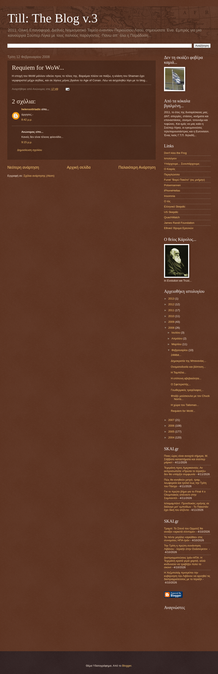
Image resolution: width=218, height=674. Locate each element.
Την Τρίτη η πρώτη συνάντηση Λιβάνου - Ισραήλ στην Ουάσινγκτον (186, 547)
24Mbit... (176, 355)
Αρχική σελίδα (79, 167)
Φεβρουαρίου (179, 350)
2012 (171, 304)
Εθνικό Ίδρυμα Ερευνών (178, 228)
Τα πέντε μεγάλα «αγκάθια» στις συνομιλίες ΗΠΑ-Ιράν (183, 539)
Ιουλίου (176, 332)
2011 (171, 310)
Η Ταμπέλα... (178, 372)
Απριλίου (177, 338)
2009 (171, 321)
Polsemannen (172, 185)
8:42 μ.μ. (26, 119)
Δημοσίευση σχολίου (29, 150)
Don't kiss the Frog (175, 153)
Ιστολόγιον (170, 158)
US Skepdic (171, 212)
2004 (171, 437)
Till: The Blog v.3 (52, 18)
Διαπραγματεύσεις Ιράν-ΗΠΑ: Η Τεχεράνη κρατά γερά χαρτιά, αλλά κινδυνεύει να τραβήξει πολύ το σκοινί (184, 562)
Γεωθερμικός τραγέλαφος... (187, 390)
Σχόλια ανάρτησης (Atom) (38, 175)
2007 (171, 420)
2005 (171, 431)
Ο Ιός (167, 201)
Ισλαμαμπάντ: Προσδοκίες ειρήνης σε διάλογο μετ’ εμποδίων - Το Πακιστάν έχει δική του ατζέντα (186, 506)
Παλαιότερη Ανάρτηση (137, 167)
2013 (171, 298)
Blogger (126, 665)
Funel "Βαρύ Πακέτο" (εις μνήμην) (184, 179)
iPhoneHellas (172, 190)
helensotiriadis (31, 109)
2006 (171, 425)
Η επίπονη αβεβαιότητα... (186, 378)
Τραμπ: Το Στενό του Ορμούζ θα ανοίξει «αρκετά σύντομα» (183, 530)
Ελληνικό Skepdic (174, 206)
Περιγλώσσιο (172, 174)
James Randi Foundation (179, 222)
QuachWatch (172, 217)
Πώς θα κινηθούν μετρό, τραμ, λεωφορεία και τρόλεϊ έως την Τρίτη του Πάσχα (185, 483)
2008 (171, 327)
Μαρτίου (176, 344)
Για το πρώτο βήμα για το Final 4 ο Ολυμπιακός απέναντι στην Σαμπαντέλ (185, 495)
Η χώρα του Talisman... (185, 405)
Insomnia (169, 196)
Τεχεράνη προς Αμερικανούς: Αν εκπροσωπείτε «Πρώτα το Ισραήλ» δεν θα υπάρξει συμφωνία (185, 471)
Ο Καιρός (169, 169)
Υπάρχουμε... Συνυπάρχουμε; (182, 163)
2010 (171, 316)
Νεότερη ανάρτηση (23, 167)
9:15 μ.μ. (26, 142)
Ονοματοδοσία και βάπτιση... (188, 366)
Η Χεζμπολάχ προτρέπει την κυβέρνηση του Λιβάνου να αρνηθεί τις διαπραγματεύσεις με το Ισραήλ (187, 576)
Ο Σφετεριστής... (181, 384)
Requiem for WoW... (183, 410)
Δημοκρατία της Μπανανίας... (188, 360)
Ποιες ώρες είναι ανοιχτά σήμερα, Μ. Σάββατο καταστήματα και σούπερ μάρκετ (186, 459)
